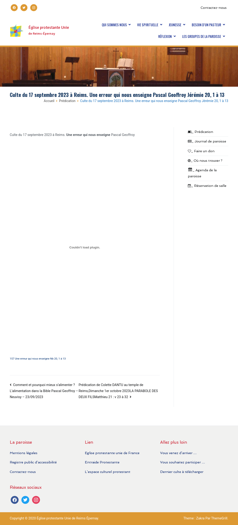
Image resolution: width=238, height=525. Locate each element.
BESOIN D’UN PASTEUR (206, 24)
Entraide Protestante (102, 462)
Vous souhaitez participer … (182, 462)
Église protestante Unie (48, 27)
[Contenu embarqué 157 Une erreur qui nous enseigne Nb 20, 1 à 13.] (85, 247)
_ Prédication (200, 132)
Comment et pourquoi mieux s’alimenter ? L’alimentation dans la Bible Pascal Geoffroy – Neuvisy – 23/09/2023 (44, 391)
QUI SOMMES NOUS (114, 24)
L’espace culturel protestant (107, 472)
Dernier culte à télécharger (181, 472)
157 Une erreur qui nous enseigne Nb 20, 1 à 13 (38, 358)
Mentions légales (23, 453)
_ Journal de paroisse (207, 141)
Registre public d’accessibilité (33, 462)
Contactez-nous (214, 8)
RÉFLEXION (165, 36)
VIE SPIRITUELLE (147, 24)
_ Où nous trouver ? (205, 160)
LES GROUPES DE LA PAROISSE (201, 36)
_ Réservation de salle (207, 186)
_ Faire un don (201, 151)
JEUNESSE (175, 24)
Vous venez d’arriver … (178, 453)
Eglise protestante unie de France (112, 453)
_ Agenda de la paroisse (202, 172)
